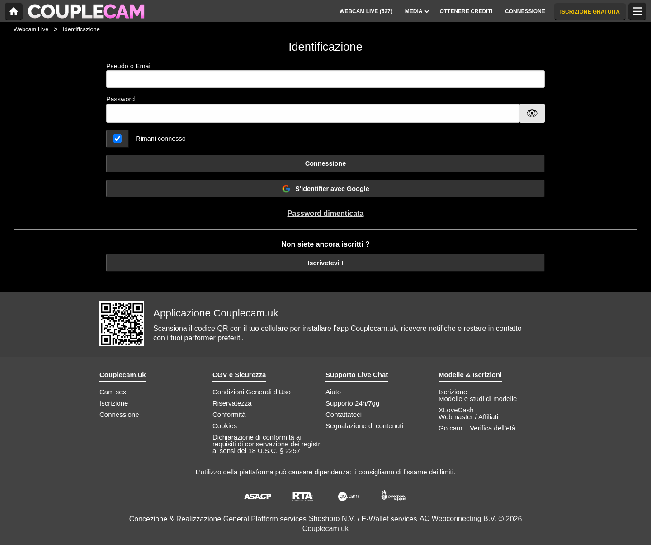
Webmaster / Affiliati (468, 417)
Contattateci (344, 414)
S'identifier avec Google (325, 188)
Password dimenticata (326, 213)
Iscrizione (113, 403)
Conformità (228, 414)
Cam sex (112, 392)
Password (120, 99)
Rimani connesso (160, 138)
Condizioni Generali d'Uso (251, 392)
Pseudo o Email (325, 75)
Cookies (224, 426)
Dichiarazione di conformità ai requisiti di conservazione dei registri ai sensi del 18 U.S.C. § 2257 (267, 443)
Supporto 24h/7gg (352, 403)
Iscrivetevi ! (325, 263)
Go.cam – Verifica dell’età (477, 428)
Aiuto (333, 392)
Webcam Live (31, 29)
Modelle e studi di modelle (478, 398)
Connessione (325, 163)
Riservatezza (232, 403)
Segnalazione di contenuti (364, 426)
